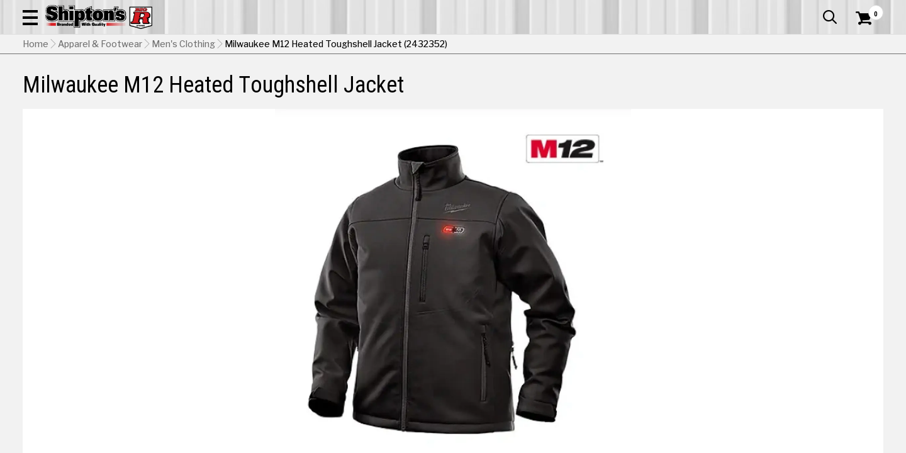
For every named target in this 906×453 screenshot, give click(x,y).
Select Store (795, 374)
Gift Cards (757, 9)
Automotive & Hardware (216, 92)
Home (35, 123)
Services (866, 9)
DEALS (860, 92)
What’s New (813, 9)
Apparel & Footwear (89, 92)
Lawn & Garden (617, 92)
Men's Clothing (183, 123)
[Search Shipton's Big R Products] (410, 45)
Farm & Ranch (323, 92)
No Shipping (664, 374)
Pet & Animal (704, 92)
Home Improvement (511, 92)
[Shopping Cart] (862, 45)
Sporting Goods (793, 92)
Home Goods (409, 92)
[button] (495, 45)
